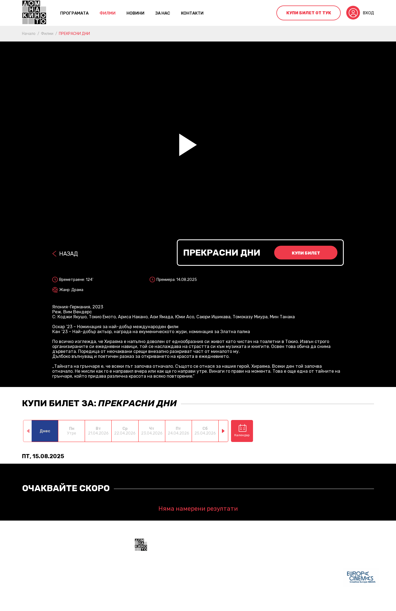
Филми (108, 13)
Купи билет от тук (308, 12)
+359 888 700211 (239, 580)
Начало (28, 33)
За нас (162, 13)
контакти (192, 13)
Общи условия (149, 602)
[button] (223, 431)
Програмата (74, 13)
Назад (68, 253)
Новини (135, 13)
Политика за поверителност (196, 602)
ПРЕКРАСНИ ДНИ (74, 33)
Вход (368, 12)
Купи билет (306, 253)
